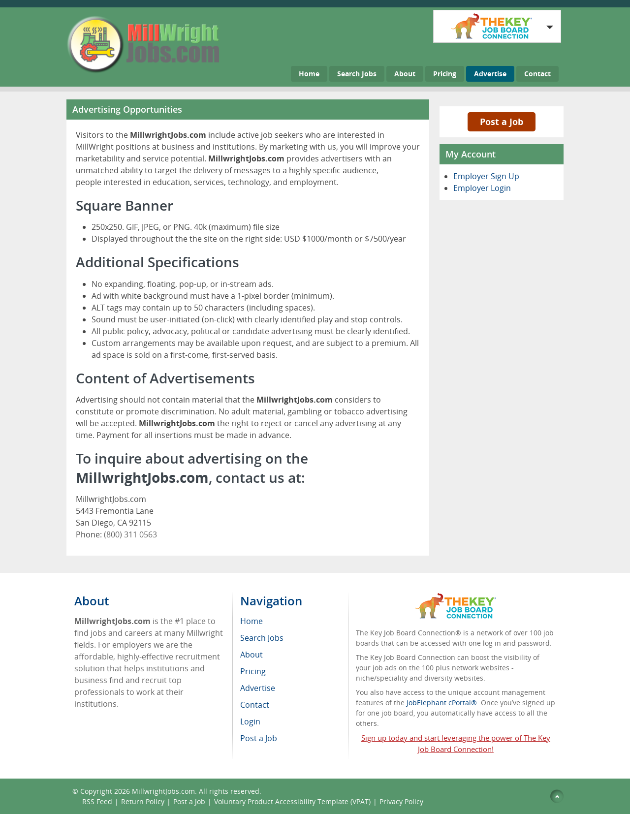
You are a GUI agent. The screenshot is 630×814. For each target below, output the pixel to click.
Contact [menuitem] (254, 704)
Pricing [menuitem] (253, 671)
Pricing (444, 73)
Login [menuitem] (250, 721)
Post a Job (501, 121)
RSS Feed (97, 801)
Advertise (490, 73)
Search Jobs (357, 73)
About (404, 73)
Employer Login (482, 188)
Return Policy (142, 801)
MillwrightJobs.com (163, 791)
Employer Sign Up (486, 176)
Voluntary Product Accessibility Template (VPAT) (292, 801)
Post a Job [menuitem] (258, 738)
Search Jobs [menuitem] (262, 637)
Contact (537, 73)
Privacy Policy (402, 801)
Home (309, 73)
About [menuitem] (251, 654)
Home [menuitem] (251, 621)
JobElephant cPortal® (442, 702)
